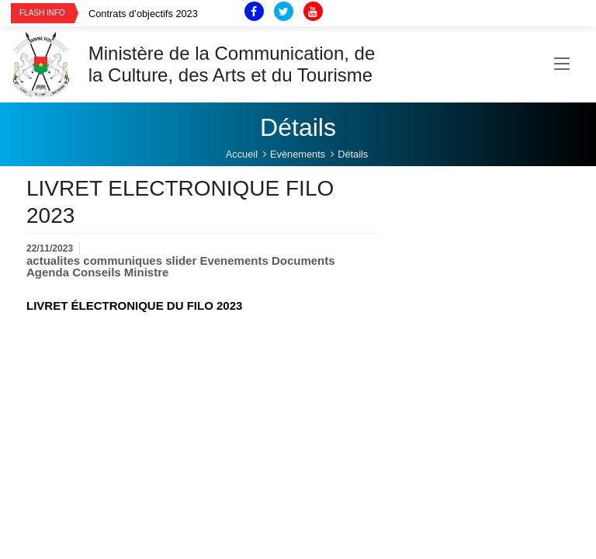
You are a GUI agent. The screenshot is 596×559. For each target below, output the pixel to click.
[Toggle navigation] (562, 64)
